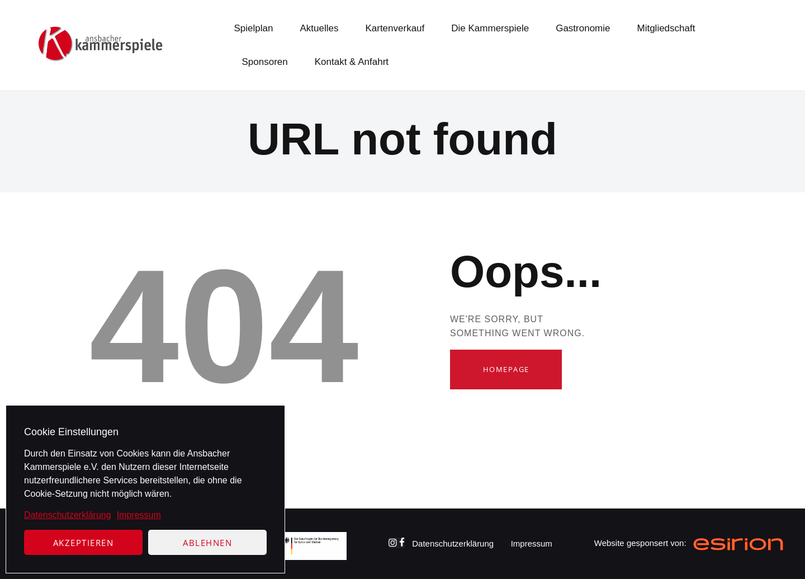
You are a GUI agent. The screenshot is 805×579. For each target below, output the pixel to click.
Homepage (506, 369)
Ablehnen (207, 542)
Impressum (139, 515)
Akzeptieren (83, 542)
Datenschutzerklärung (67, 515)
